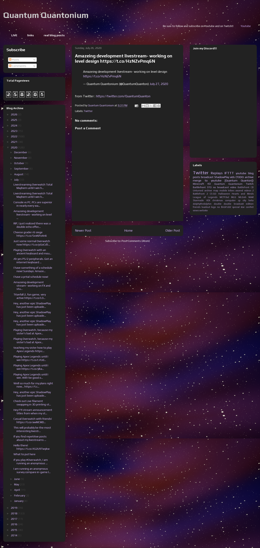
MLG (233, 197)
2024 (14, 125)
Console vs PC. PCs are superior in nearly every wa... (33, 204)
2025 (14, 119)
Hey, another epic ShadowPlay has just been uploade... (32, 305)
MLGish (242, 197)
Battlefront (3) (246, 187)
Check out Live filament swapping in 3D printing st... (32, 402)
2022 (14, 136)
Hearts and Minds (243, 194)
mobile (223, 190)
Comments (17, 65)
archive (208, 190)
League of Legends (205, 197)
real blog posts (54, 35)
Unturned (198, 190)
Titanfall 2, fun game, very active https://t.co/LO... (30, 296)
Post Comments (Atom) (136, 240)
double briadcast (234, 204)
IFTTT (229, 173)
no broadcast (221, 187)
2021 (14, 141)
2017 (14, 518)
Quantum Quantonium (45, 15)
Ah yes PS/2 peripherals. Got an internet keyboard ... (33, 260)
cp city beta (246, 200)
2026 (14, 114)
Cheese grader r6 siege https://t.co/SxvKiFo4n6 (30, 234)
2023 (14, 131)
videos (247, 190)
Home (128, 230)
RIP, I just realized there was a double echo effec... (32, 225)
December (21, 152)
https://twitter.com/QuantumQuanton (123, 96)
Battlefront (199, 187)
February (20, 495)
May (17, 484)
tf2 (209, 183)
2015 (14, 529)
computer (230, 200)
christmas (217, 200)
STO (209, 187)
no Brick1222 (224, 207)
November (21, 157)
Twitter (88, 111)
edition (250, 204)
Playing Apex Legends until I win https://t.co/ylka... (31, 367)
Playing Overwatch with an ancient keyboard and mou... (32, 251)
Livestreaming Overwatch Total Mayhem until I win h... (33, 186)
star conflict (247, 207)
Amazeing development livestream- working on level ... (33, 214)
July (16, 179)
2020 (14, 147)
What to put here (24, 454)
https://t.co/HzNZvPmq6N (102, 76)
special (236, 207)
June (17, 479)
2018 (14, 513)
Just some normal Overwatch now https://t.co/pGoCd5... (32, 242)
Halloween (224, 194)
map (215, 190)
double (218, 204)
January (19, 500)
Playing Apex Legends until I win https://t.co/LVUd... (31, 358)
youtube (241, 173)
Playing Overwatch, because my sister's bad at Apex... (33, 331)
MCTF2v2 (224, 197)
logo (213, 207)
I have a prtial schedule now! (31, 276)
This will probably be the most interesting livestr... (32, 429)
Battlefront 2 (200, 194)
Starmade (198, 200)
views (196, 210)
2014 (14, 535)
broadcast (207, 177)
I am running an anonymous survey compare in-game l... (32, 470)
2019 (14, 507)
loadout (206, 207)
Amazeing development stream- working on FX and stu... (32, 286)
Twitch (250, 183)
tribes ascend (235, 190)
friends (196, 207)
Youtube (253, 26)
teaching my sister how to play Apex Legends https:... (33, 349)
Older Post (172, 230)
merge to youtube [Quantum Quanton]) (223, 180)
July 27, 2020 (159, 84)
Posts (14, 59)
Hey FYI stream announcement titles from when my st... (33, 411)
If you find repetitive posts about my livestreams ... (30, 438)
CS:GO (213, 194)
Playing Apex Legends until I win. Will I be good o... (31, 376)
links (30, 35)
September (21, 168)
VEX (208, 200)
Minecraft (198, 183)
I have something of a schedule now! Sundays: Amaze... (33, 269)
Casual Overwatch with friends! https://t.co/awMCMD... (33, 420)
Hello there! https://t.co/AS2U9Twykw (32, 447)
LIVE (14, 35)
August (19, 174)
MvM (251, 197)
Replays (217, 173)
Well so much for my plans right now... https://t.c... (33, 385)
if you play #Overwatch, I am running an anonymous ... (31, 461)
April (17, 489)
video (233, 187)
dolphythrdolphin (202, 204)
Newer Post (83, 230)
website (203, 210)
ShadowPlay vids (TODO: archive (234, 177)
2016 (14, 524)
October (19, 163)
